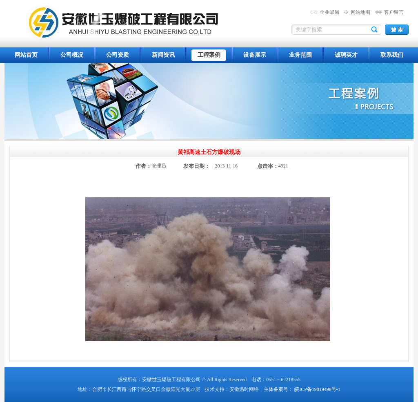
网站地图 (360, 12)
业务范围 (300, 55)
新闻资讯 (163, 55)
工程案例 (209, 55)
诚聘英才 (346, 55)
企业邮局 (329, 12)
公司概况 (71, 55)
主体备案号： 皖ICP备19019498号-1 (302, 389)
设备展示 (254, 55)
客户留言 (394, 12)
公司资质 (117, 55)
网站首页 (26, 55)
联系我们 (391, 55)
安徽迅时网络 (244, 389)
